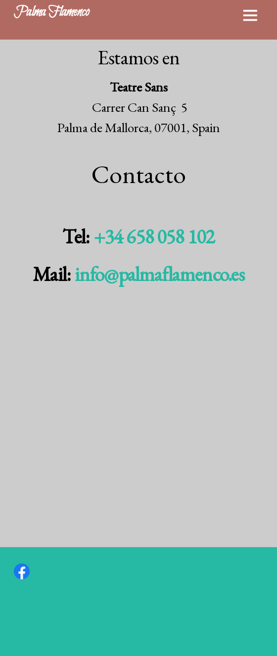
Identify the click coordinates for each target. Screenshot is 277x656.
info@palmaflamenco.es (159, 274)
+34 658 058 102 (154, 236)
